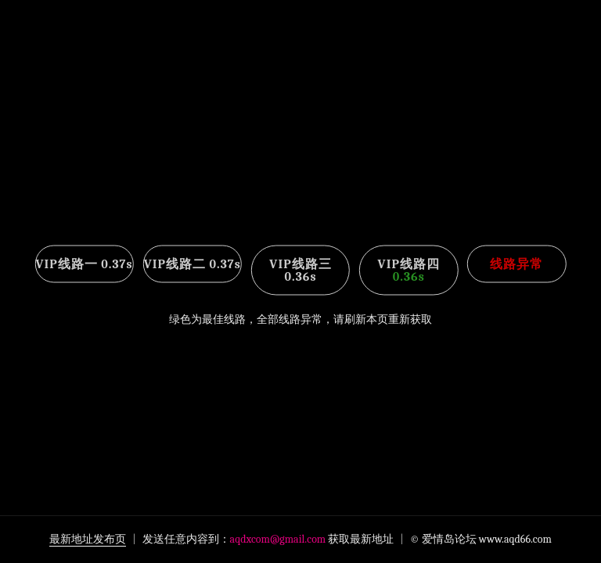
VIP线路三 (300, 270)
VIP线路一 (83, 264)
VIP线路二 (192, 264)
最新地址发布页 (87, 539)
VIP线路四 (409, 270)
